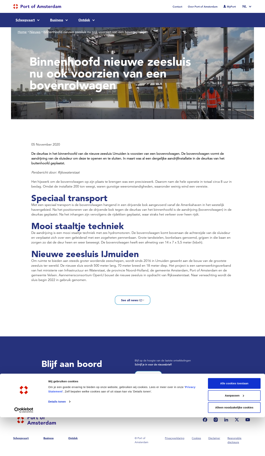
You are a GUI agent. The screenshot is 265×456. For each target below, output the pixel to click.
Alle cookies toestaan (234, 422)
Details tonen (57, 440)
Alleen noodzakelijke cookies (234, 446)
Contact (177, 6)
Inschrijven (148, 375)
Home (22, 32)
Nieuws (34, 32)
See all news (132, 300)
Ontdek (84, 20)
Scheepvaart (25, 20)
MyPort (231, 6)
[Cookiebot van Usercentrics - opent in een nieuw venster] (24, 449)
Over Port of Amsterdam (203, 6)
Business (56, 20)
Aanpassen (234, 434)
